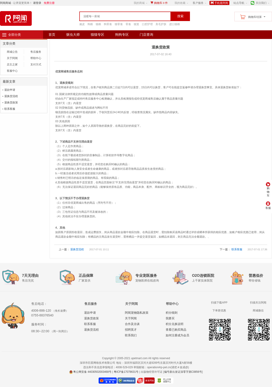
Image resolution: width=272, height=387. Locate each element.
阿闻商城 (5, 3)
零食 (128, 24)
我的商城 (139, 3)
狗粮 (90, 24)
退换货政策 (11, 102)
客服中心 (12, 70)
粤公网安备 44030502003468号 (90, 371)
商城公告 (12, 51)
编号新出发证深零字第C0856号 (183, 371)
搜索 (180, 16)
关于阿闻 (12, 58)
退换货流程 (11, 96)
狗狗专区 (122, 34)
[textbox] (115, 16)
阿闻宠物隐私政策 (136, 312)
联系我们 (131, 335)
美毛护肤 (160, 24)
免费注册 (49, 3)
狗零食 (108, 24)
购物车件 (161, 3)
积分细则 (171, 312)
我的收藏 (180, 3)
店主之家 (12, 64)
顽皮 (82, 24)
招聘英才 (131, 329)
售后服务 (35, 51)
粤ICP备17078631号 (126, 371)
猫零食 (119, 24)
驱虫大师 (73, 34)
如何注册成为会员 (177, 335)
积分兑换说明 (174, 324)
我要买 (170, 318)
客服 (268, 205)
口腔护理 (147, 24)
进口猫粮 (174, 24)
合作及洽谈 (132, 324)
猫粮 (98, 24)
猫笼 (136, 24)
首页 (52, 34)
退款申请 (9, 89)
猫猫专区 (97, 34)
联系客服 (9, 108)
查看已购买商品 (176, 329)
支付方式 (35, 64)
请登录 (37, 3)
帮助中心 (35, 58)
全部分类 (14, 34)
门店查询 (146, 34)
